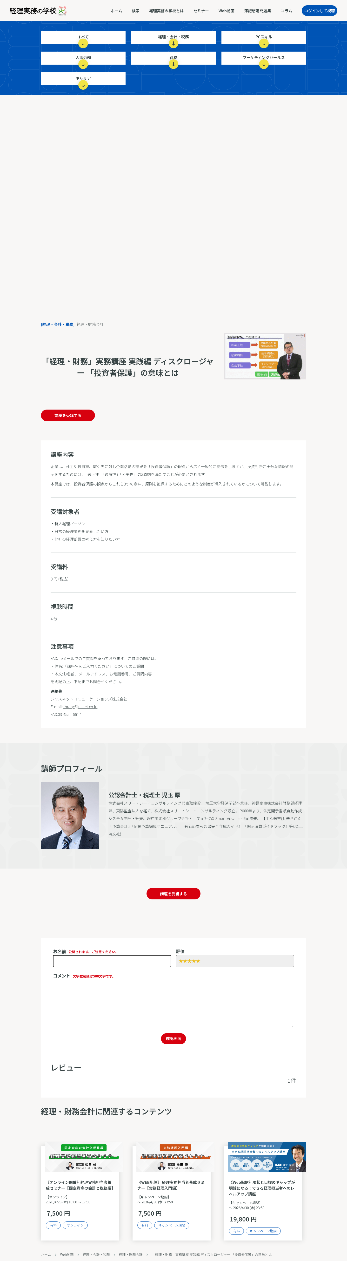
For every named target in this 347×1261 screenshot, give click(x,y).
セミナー (201, 10)
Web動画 (226, 10)
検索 (136, 10)
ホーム (116, 10)
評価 (180, 951)
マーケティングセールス (264, 59)
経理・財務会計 (131, 1254)
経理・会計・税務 (173, 39)
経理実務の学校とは (166, 10)
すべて (83, 39)
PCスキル (263, 39)
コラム (286, 10)
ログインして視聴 (319, 10)
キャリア (83, 80)
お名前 (86, 951)
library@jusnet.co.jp (80, 706)
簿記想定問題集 (257, 10)
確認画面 (173, 1039)
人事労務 (83, 59)
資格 (173, 59)
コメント (84, 975)
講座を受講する (67, 415)
